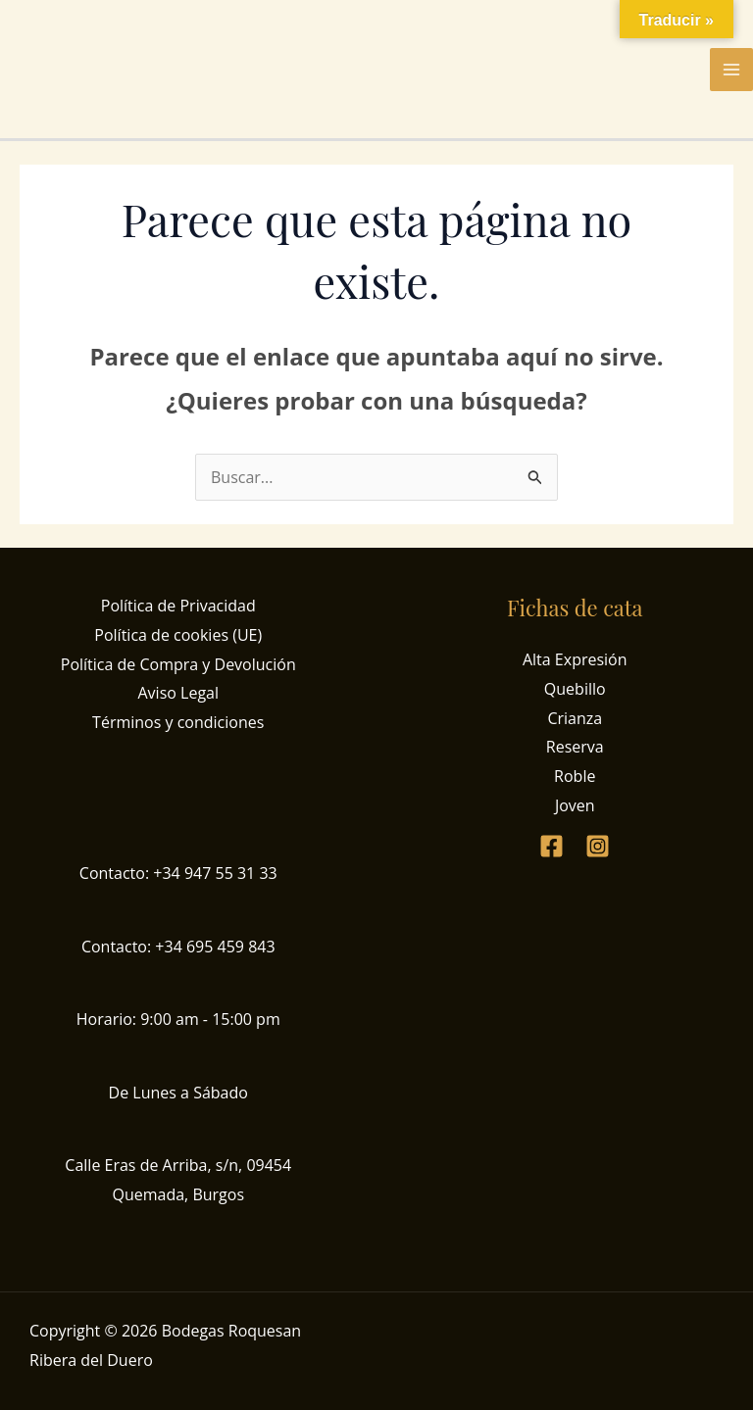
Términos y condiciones (178, 722)
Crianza (574, 718)
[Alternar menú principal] (731, 69)
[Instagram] (597, 846)
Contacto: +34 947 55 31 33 (178, 873)
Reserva (575, 746)
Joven (575, 805)
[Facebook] (551, 846)
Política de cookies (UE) (178, 635)
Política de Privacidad (178, 605)
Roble (574, 776)
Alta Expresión (575, 659)
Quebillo (575, 689)
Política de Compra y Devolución (178, 664)
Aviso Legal (178, 693)
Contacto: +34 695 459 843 (178, 946)
